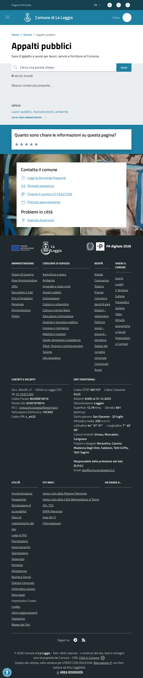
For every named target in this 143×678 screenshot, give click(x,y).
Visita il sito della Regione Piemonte (65, 493)
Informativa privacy (23, 589)
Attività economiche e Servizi (122, 326)
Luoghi (119, 284)
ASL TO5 (48, 505)
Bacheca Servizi (21, 577)
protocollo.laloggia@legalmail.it (38, 407)
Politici (16, 316)
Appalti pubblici (52, 292)
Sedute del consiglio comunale (101, 352)
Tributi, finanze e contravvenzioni (63, 346)
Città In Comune (89, 657)
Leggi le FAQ (19, 535)
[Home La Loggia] (46, 17)
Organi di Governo (23, 274)
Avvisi (98, 369)
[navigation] (7, 17)
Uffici (15, 286)
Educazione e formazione (58, 316)
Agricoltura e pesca (54, 274)
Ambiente (49, 280)
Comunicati (101, 364)
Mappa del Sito (21, 624)
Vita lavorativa (52, 358)
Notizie (98, 274)
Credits (16, 606)
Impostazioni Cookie (24, 600)
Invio (124, 67)
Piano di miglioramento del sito (23, 523)
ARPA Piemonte (52, 511)
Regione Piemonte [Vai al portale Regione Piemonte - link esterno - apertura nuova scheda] (21, 5)
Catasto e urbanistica (56, 304)
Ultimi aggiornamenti (24, 612)
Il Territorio (121, 290)
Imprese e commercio (56, 328)
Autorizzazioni (51, 298)
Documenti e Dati (22, 292)
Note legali (18, 595)
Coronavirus (101, 280)
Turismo (47, 352)
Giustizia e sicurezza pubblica (60, 322)
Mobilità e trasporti (54, 334)
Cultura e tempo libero (56, 310)
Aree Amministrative (24, 280)
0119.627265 (25, 394)
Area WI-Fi (49, 517)
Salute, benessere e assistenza (62, 340)
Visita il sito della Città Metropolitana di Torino (71, 499)
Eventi (119, 278)
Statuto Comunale (23, 583)
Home (15, 34)
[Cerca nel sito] (127, 17)
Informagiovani (52, 523)
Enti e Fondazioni (22, 298)
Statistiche (18, 618)
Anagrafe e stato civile (56, 286)
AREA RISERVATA (69, 672)
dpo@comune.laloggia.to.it (98, 470)
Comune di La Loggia (54, 17)
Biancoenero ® (103, 662)
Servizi (27, 34)
